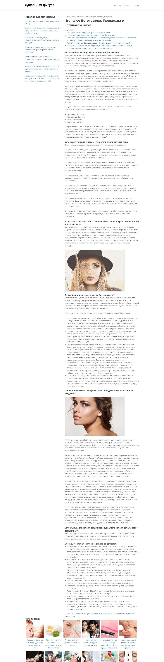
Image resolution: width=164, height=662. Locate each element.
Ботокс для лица (105, 613)
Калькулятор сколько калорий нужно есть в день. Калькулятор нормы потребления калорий (42, 69)
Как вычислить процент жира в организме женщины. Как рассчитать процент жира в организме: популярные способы (42, 78)
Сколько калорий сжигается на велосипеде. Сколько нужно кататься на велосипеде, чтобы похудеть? (42, 30)
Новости (127, 5)
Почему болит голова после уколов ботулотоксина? (90, 40)
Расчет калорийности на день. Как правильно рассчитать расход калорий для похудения (42, 59)
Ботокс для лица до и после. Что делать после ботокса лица (91, 35)
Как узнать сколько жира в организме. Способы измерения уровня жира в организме (40, 49)
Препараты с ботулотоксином (86, 613)
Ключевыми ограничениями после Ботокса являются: (90, 48)
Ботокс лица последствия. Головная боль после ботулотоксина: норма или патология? (102, 38)
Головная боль (119, 613)
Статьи (136, 5)
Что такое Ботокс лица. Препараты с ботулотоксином (88, 32)
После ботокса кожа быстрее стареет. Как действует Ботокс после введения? (98, 43)
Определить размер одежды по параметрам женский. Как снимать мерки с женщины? (42, 40)
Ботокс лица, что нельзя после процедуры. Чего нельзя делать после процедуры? (99, 45)
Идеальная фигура (39, 5)
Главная (117, 5)
